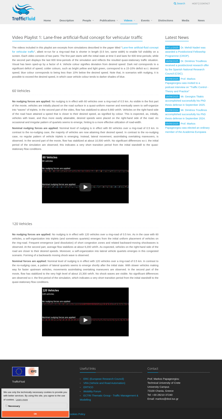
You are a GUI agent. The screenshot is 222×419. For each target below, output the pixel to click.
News (201, 20)
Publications (107, 20)
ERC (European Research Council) (103, 378)
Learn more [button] (22, 399)
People (87, 20)
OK (35, 414)
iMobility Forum (92, 391)
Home (47, 20)
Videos (128, 20)
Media (185, 20)
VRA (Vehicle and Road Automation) (104, 382)
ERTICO (88, 387)
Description (66, 20)
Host (195, 3)
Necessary (12, 406)
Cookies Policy (76, 414)
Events (145, 20)
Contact (205, 3)
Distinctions (165, 20)
